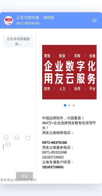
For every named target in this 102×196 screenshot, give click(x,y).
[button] (65, 105)
